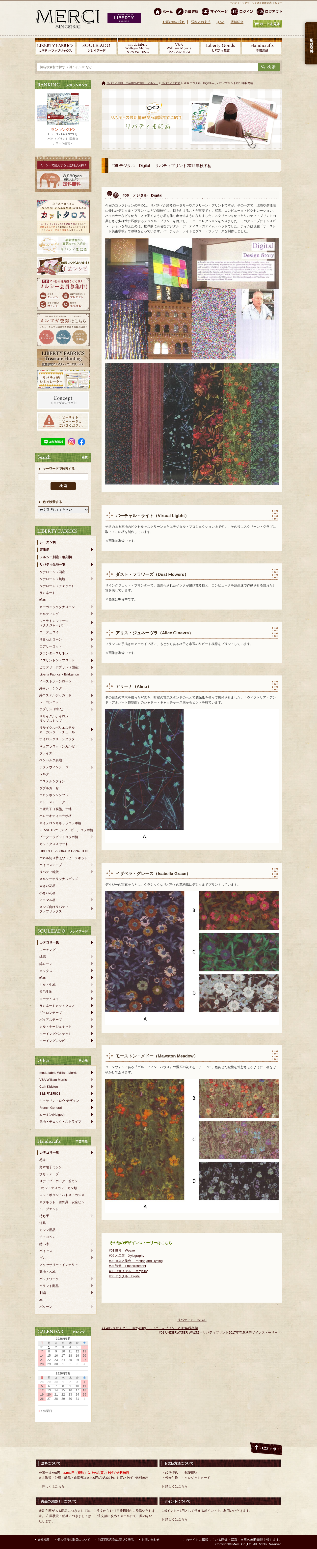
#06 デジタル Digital (124, 1276)
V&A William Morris (53, 1079)
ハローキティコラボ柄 (55, 816)
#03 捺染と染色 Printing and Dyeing (136, 1261)
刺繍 (42, 1293)
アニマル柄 (47, 900)
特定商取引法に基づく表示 (116, 1539)
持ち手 (44, 1216)
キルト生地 (47, 985)
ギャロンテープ (50, 1013)
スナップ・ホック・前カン (58, 1181)
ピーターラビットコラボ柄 (58, 837)
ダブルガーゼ (49, 788)
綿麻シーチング (50, 688)
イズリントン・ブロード (57, 660)
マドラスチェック (52, 802)
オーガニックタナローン (57, 607)
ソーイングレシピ (52, 1041)
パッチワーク (49, 1279)
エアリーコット (50, 646)
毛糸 (42, 1160)
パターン (45, 1307)
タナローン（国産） (53, 572)
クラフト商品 (49, 1286)
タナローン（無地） (53, 579)
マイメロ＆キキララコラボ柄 (60, 823)
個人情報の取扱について (73, 1539)
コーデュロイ (49, 632)
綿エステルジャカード (55, 695)
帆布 (42, 600)
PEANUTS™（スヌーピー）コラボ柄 (66, 830)
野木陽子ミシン (50, 1167)
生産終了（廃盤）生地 (55, 809)
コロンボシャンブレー (55, 795)
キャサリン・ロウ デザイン (59, 1101)
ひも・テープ (49, 1174)
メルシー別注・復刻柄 (56, 557)
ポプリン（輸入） (52, 709)
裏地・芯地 (47, 1272)
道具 (42, 1223)
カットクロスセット (53, 844)
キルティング (49, 614)
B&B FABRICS (49, 1093)
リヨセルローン (50, 639)
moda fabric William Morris (58, 1073)
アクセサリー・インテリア (58, 1265)
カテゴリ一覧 (49, 942)
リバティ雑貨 (49, 872)
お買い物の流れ (173, 22)
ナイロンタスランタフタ (57, 739)
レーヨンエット (50, 702)
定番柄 (44, 550)
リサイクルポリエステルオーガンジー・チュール (57, 730)
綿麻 (42, 957)
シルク (44, 774)
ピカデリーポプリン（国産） (60, 667)
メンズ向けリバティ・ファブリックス (55, 909)
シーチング (47, 950)
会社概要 (44, 1539)
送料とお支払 (201, 22)
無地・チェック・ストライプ (60, 1121)
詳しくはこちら (53, 1486)
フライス (45, 753)
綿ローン (45, 964)
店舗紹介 (237, 22)
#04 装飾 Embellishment (127, 1266)
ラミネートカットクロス (57, 1006)
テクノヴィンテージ (53, 767)
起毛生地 (45, 992)
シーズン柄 (48, 542)
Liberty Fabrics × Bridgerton (59, 674)
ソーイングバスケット (55, 1034)
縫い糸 (44, 1244)
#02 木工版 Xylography (126, 1255)
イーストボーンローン (55, 681)
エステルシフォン (52, 781)
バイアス (45, 1251)
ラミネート (47, 593)
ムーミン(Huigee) (52, 1114)
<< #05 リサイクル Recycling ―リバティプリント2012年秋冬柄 (150, 1328)
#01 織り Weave (122, 1250)
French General (50, 1108)
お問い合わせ (150, 1539)
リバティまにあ (171, 83)
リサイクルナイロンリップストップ (53, 718)
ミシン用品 (47, 1230)
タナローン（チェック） (57, 586)
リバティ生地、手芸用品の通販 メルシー (132, 83)
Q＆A (220, 22)
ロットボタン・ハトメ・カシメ (61, 1195)
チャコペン (47, 1237)
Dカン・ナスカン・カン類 (58, 1188)
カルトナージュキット (55, 1026)
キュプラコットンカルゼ (57, 746)
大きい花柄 (47, 886)
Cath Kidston (48, 1086)
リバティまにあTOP (192, 1320)
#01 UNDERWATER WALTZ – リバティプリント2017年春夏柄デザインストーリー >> (220, 1332)
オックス (45, 971)
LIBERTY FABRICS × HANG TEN (63, 851)
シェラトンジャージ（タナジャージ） (53, 623)
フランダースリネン (53, 653)
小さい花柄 (47, 893)
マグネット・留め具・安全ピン (61, 1202)
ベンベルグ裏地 (50, 760)
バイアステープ (50, 865)
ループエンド (49, 1209)
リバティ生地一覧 (52, 564)
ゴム (42, 1258)
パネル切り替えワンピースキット (63, 858)
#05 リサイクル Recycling (129, 1271)
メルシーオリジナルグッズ (58, 879)
